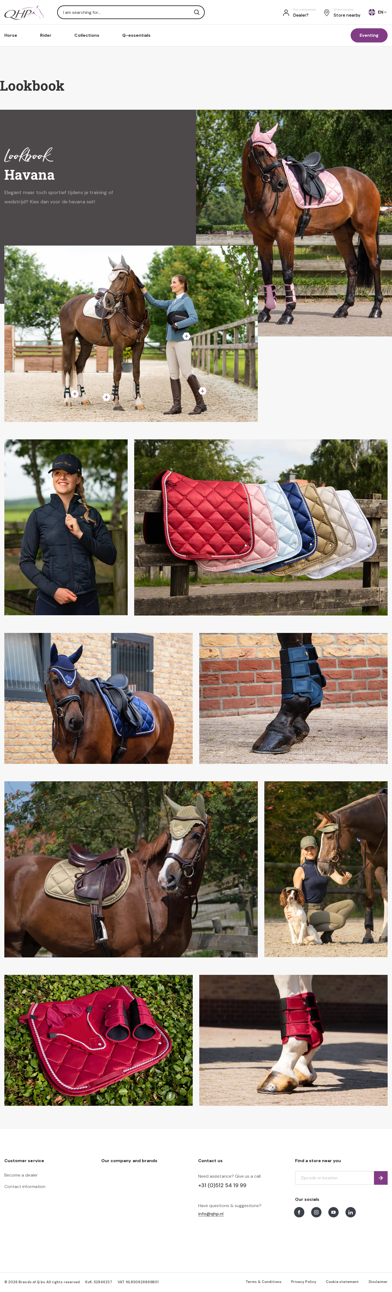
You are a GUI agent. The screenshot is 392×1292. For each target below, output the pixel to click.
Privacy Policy (303, 1281)
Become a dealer (21, 1175)
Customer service (24, 1161)
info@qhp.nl (211, 1214)
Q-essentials (136, 35)
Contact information (24, 1186)
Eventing (369, 35)
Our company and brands (129, 1161)
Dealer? (300, 15)
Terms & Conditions (263, 1281)
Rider (45, 35)
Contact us (210, 1161)
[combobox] (131, 12)
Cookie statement (342, 1281)
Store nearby (346, 15)
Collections (86, 35)
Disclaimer (378, 1281)
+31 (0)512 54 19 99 (222, 1185)
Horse (10, 35)
